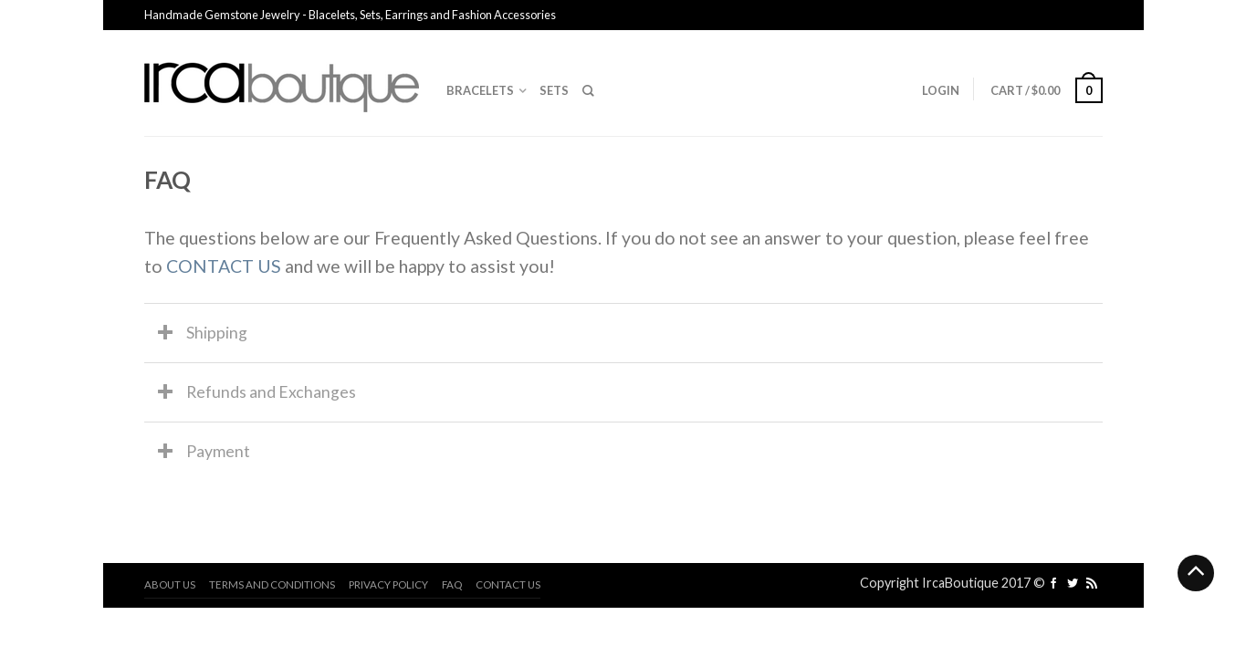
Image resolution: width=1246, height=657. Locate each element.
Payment (218, 451)
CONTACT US (223, 266)
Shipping (216, 332)
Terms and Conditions (272, 584)
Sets (554, 90)
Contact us (508, 584)
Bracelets (480, 90)
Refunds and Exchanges (271, 392)
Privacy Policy (388, 584)
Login (940, 90)
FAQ (452, 584)
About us (169, 584)
